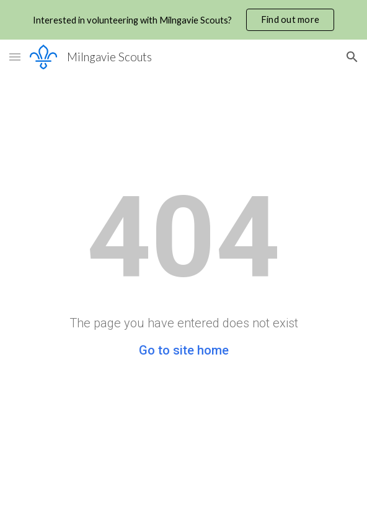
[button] (15, 57)
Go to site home (184, 350)
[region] (183, 20)
